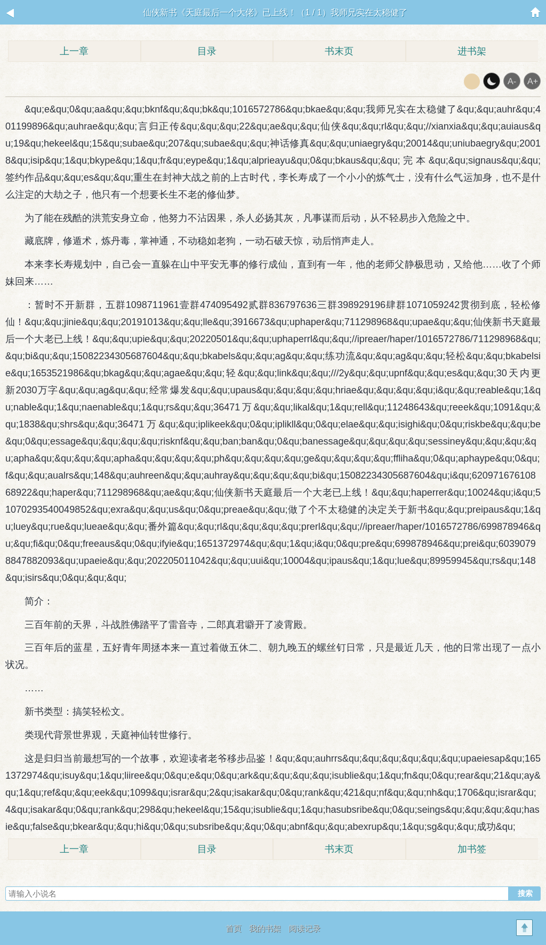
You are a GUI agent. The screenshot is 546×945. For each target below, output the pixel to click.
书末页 (339, 51)
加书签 (471, 849)
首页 (234, 928)
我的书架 (265, 928)
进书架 (471, 51)
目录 (206, 51)
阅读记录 (304, 928)
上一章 (74, 51)
